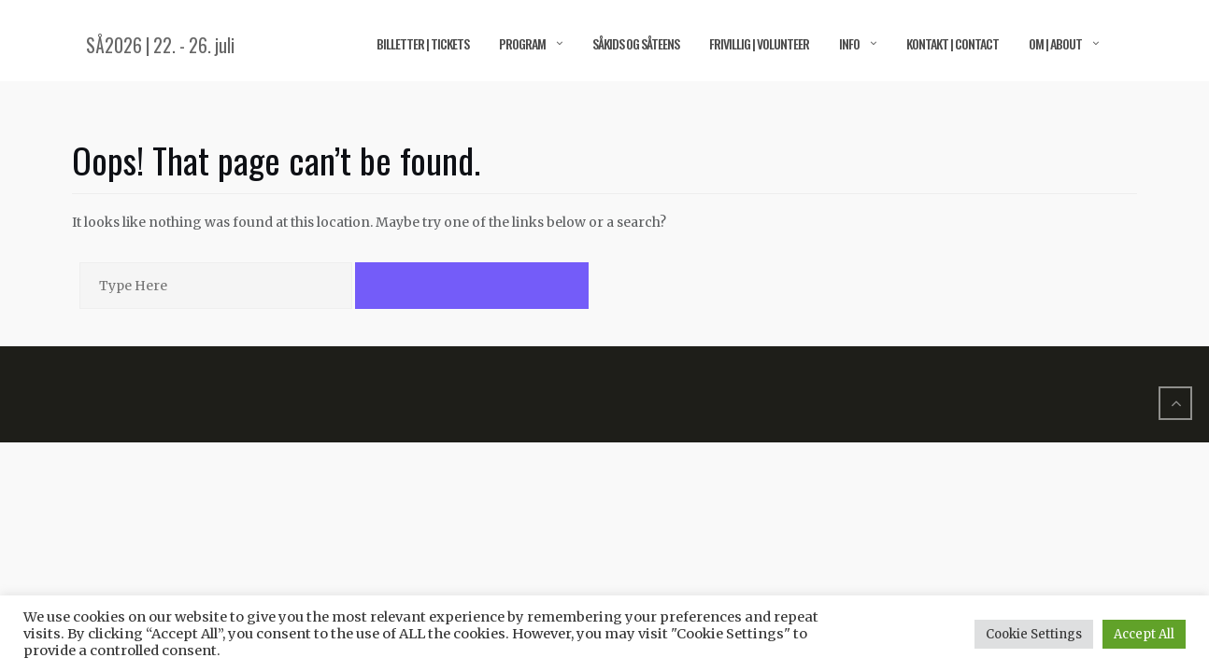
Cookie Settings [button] (1034, 634)
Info (849, 43)
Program (522, 43)
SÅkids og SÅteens (635, 43)
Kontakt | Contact (952, 43)
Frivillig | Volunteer (759, 43)
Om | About (1055, 43)
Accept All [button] (1144, 634)
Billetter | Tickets (423, 43)
